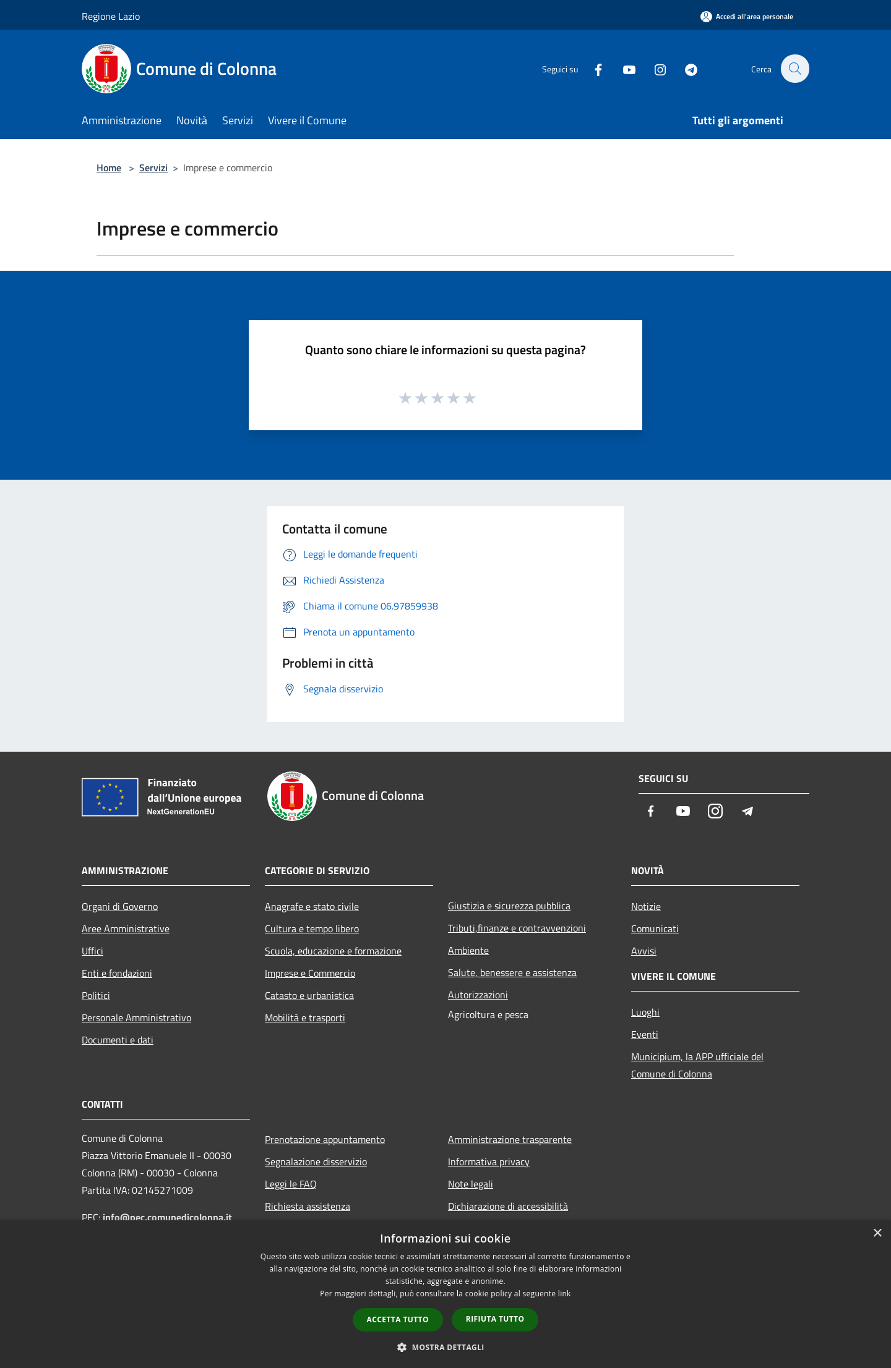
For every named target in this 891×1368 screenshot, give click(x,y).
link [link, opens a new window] (564, 1293)
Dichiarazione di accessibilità (508, 1206)
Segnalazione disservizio (316, 1161)
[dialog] (445, 1294)
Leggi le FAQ (291, 1183)
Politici (96, 995)
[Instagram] (653, 68)
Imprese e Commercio (310, 973)
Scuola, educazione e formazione (333, 950)
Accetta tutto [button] (398, 1319)
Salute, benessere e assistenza (512, 972)
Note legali (470, 1183)
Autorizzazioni (478, 994)
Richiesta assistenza (307, 1206)
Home (109, 167)
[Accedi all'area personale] (746, 16)
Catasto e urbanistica (309, 995)
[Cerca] (794, 68)
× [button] (877, 1233)
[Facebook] (591, 68)
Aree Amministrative (126, 928)
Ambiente (468, 950)
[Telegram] (684, 68)
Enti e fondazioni (117, 973)
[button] (445, 1347)
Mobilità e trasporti (305, 1017)
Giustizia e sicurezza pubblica (509, 905)
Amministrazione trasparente (510, 1139)
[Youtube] (622, 68)
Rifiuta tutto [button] (495, 1319)
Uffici (92, 950)
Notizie (646, 906)
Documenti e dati (117, 1039)
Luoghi (645, 1012)
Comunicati (655, 928)
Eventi (644, 1034)
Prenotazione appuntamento (325, 1139)
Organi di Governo (120, 906)
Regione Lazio (111, 16)
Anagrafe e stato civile (312, 906)
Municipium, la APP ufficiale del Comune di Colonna (697, 1065)
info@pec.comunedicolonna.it (167, 1217)
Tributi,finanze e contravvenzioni (517, 927)
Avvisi (643, 950)
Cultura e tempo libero (312, 928)
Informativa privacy (489, 1161)
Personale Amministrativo (136, 1017)
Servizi (153, 167)
